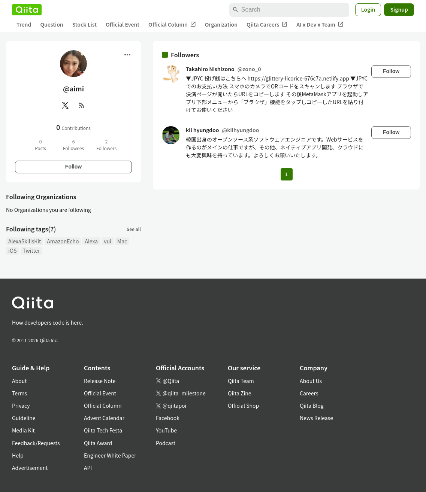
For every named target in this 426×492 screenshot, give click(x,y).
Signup (399, 9)
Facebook (167, 418)
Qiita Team (241, 381)
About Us (311, 381)
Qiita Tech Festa (103, 430)
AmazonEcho (63, 241)
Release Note (99, 381)
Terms (19, 393)
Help (18, 455)
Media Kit (23, 430)
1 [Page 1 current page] (286, 174)
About (19, 381)
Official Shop (243, 405)
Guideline (24, 418)
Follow (73, 167)
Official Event (122, 24)
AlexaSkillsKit (24, 241)
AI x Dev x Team (320, 24)
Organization (221, 24)
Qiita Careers (267, 24)
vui (107, 241)
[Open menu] (127, 54)
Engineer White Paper (110, 455)
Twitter (31, 250)
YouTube (166, 430)
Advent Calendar (104, 418)
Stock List (84, 24)
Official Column (172, 24)
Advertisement (30, 467)
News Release (316, 418)
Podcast (165, 443)
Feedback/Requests (36, 443)
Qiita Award (98, 443)
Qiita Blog (312, 405)
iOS (12, 250)
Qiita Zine (239, 393)
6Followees (73, 144)
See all (134, 229)
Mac (122, 241)
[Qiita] (27, 9)
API (88, 467)
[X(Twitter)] (65, 105)
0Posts (40, 144)
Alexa (91, 241)
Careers (309, 393)
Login (368, 9)
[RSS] (81, 105)
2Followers (106, 144)
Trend (23, 24)
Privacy (21, 405)
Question (51, 24)
